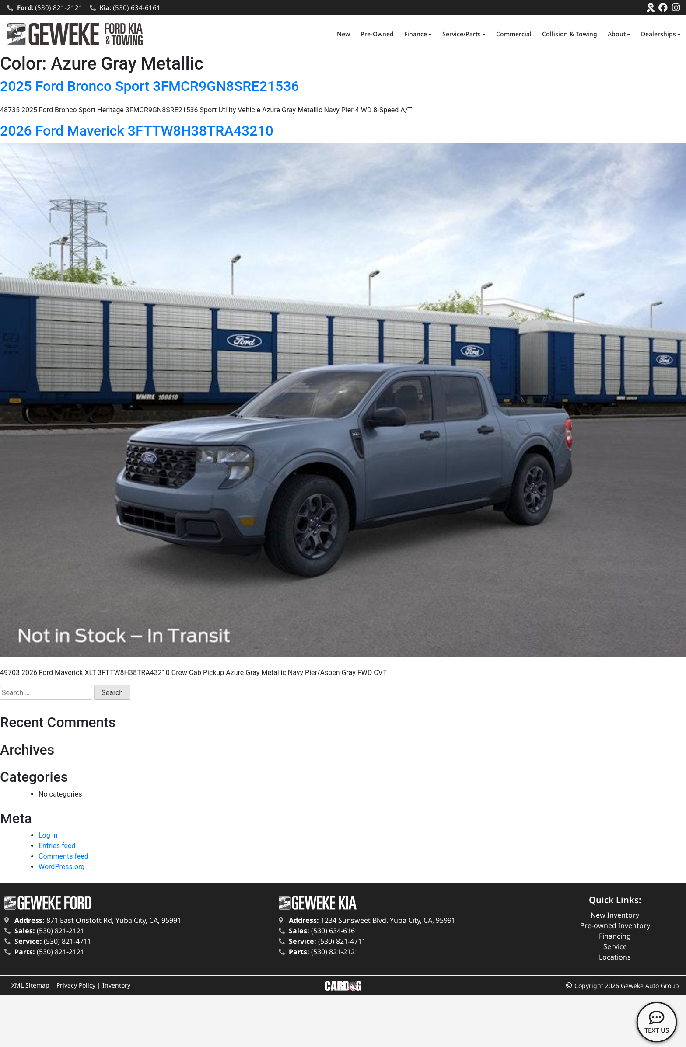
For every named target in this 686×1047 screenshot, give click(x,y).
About (619, 34)
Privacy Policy (75, 985)
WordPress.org (61, 867)
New (343, 34)
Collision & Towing (569, 34)
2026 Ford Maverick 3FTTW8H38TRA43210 (136, 130)
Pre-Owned (377, 34)
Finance (418, 34)
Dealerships (661, 34)
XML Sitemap (30, 985)
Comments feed (63, 856)
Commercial (514, 34)
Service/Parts (464, 34)
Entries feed (57, 846)
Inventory (116, 985)
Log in (47, 835)
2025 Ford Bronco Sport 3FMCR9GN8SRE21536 (149, 86)
